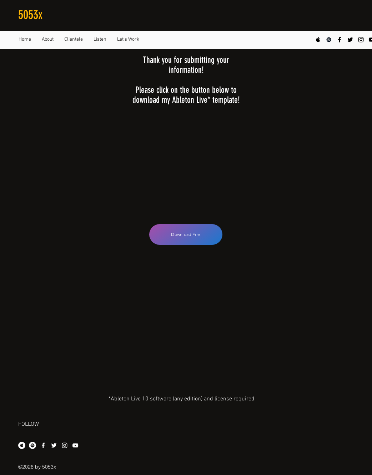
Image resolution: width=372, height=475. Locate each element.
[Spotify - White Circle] (32, 445)
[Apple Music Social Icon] (318, 39)
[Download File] (185, 234)
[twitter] (350, 39)
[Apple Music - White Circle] (21, 445)
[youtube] (75, 445)
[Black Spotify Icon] (328, 39)
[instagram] (361, 39)
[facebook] (339, 39)
